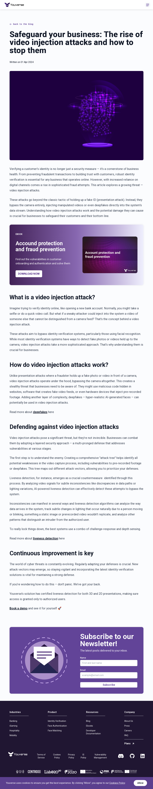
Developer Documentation (93, 732)
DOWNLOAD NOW (29, 273)
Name (83, 658)
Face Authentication (57, 726)
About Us (128, 721)
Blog (88, 721)
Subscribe (109, 684)
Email (83, 670)
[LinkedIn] (142, 756)
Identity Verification (57, 721)
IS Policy (83, 756)
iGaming (13, 726)
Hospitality (14, 730)
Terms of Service (41, 756)
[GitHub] (132, 756)
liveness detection (45, 538)
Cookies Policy (57, 756)
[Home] (14, 5)
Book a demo (18, 608)
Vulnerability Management (100, 756)
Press (127, 726)
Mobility (13, 735)
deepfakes (40, 412)
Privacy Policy (71, 756)
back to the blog (21, 24)
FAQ (126, 735)
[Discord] (121, 756)
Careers (128, 730)
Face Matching (55, 730)
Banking (13, 721)
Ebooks (89, 726)
